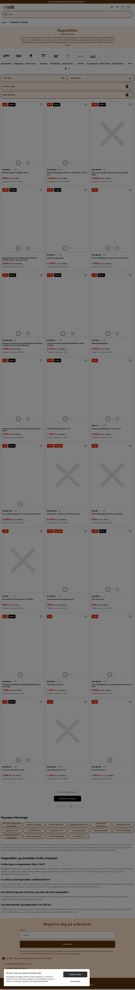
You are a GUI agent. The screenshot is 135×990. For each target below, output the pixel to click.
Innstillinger (75, 981)
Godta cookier (75, 974)
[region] (47, 977)
